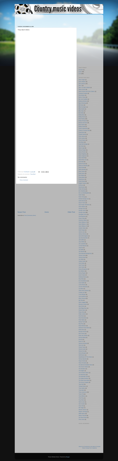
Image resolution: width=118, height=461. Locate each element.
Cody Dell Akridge (83, 144)
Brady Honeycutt (83, 120)
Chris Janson (82, 136)
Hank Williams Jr (83, 224)
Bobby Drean (82, 116)
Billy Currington (82, 107)
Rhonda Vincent (83, 331)
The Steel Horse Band (84, 380)
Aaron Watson (82, 81)
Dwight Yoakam (82, 183)
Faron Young (82, 196)
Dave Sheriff (82, 157)
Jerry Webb (81, 241)
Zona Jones (81, 419)
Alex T (80, 85)
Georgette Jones (83, 214)
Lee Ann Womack (83, 286)
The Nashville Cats (83, 376)
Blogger (68, 456)
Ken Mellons (82, 271)
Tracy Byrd (32, 174)
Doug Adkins (82, 177)
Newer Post (22, 212)
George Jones (82, 210)
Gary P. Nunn (82, 202)
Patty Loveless (82, 314)
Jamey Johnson (82, 234)
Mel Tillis (81, 300)
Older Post (71, 212)
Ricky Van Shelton (83, 335)
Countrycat (86, 446)
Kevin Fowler (82, 275)
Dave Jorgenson (83, 155)
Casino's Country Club (84, 130)
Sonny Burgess (82, 353)
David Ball (81, 161)
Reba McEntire (82, 325)
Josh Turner (81, 265)
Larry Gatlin (81, 282)
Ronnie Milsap (82, 337)
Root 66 (81, 339)
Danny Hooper (82, 150)
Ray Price (81, 323)
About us (81, 446)
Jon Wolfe (81, 259)
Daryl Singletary (82, 154)
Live (80, 73)
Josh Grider (81, 263)
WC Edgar (81, 407)
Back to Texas (82, 97)
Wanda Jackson (83, 409)
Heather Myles (82, 228)
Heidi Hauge (82, 230)
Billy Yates (81, 111)
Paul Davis (81, 316)
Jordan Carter (82, 261)
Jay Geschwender (83, 237)
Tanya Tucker (82, 360)
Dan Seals (81, 146)
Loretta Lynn (82, 292)
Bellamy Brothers (83, 101)
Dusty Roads (82, 181)
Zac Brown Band (83, 417)
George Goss (82, 208)
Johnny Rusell (82, 257)
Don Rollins (81, 175)
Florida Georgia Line (84, 198)
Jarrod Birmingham (83, 235)
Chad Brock (81, 132)
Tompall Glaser (82, 386)
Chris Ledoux (82, 138)
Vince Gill (81, 405)
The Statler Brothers (84, 378)
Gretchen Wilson (83, 220)
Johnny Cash (82, 255)
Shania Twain (82, 347)
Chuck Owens (82, 140)
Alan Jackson (82, 83)
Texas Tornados (82, 362)
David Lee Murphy (83, 165)
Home (47, 212)
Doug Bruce (81, 179)
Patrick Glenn (82, 310)
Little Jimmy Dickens (84, 290)
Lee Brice (81, 288)
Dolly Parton (82, 173)
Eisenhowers (82, 187)
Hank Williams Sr (83, 226)
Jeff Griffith (81, 239)
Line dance (93, 446)
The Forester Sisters (84, 372)
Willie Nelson (82, 413)
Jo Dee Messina (83, 245)
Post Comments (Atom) (30, 215)
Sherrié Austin (82, 349)
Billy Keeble (81, 109)
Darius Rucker (82, 152)
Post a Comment (24, 180)
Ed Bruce (81, 185)
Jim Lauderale (82, 243)
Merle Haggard (82, 302)
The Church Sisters (83, 366)
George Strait (82, 212)
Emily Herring (82, 189)
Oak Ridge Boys (83, 308)
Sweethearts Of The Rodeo (85, 357)
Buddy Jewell (82, 126)
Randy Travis (82, 321)
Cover (80, 71)
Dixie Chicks (82, 171)
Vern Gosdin (82, 403)
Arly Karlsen (82, 95)
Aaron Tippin (82, 79)
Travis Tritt (81, 394)
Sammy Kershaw (83, 343)
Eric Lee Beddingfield (84, 193)
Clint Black (81, 142)
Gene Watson (82, 206)
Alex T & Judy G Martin (84, 87)
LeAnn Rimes (82, 284)
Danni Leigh (82, 148)
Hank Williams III (83, 222)
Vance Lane (81, 402)
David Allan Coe (83, 159)
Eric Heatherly (82, 191)
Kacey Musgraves (83, 269)
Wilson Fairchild (82, 415)
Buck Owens (82, 124)
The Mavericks (82, 374)
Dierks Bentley (82, 169)
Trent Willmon (82, 396)
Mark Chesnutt (82, 298)
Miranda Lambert (83, 304)
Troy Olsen (81, 400)
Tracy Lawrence (83, 392)
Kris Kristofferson (83, 280)
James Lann (82, 232)
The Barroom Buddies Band (85, 364)
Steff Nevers (82, 355)
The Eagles (81, 370)
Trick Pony (81, 398)
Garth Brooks (82, 200)
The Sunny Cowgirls (84, 382)
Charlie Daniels (82, 134)
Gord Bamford (82, 216)
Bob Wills (81, 112)
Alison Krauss (82, 89)
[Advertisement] (47, 19)
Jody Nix (81, 247)
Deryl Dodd (81, 167)
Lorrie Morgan (82, 294)
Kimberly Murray (83, 277)
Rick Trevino (82, 333)
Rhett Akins (81, 329)
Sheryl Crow (82, 351)
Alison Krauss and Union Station (87, 91)
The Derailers (82, 368)
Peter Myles (81, 319)
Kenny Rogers (82, 273)
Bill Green (81, 105)
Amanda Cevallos (83, 93)
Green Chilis (82, 218)
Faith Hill (81, 194)
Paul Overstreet (82, 317)
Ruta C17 (81, 341)
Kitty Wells (81, 278)
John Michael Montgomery (85, 253)
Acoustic (81, 69)
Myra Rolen (81, 306)
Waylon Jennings (83, 411)
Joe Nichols (81, 251)
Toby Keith (81, 384)
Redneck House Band (84, 327)
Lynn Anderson (82, 296)
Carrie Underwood (83, 128)
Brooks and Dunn (83, 122)
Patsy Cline (81, 312)
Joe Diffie (81, 249)
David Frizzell (82, 163)
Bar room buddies (83, 99)
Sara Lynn (81, 345)
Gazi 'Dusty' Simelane (84, 204)
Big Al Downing (82, 103)
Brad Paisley (82, 118)
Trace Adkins (82, 388)
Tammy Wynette (83, 359)
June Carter (81, 267)
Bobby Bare (81, 114)
